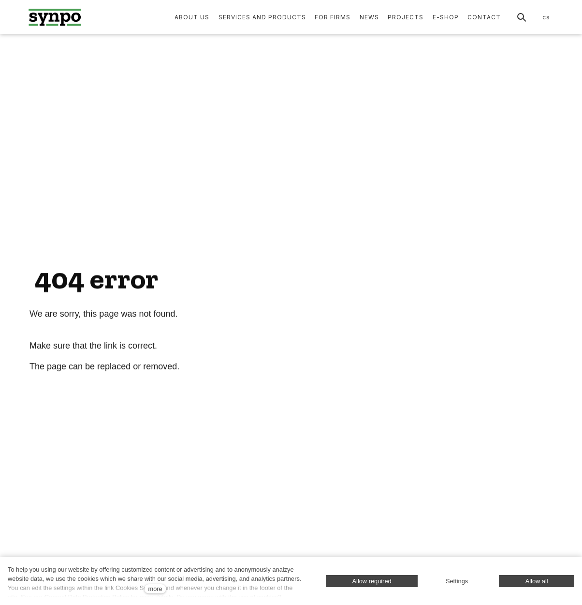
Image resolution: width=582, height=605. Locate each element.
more (155, 588)
